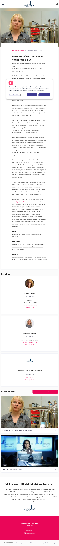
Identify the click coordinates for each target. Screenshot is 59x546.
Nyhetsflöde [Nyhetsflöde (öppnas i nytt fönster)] (46, 543)
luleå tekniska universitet (23, 244)
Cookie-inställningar (14, 95)
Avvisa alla (32, 95)
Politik (22, 234)
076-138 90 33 (29, 345)
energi (14, 244)
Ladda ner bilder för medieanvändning (45, 392)
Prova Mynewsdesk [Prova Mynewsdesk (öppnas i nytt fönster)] (22, 543)
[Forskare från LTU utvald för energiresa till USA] (29, 412)
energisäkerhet (24, 247)
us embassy (32, 247)
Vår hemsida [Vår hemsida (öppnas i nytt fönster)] (29, 530)
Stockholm (42, 257)
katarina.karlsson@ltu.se (29, 305)
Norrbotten (35, 257)
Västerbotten (21, 259)
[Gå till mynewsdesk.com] (8, 543)
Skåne (14, 257)
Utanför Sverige (42, 259)
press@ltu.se (29, 377)
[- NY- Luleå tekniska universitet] (29, 451)
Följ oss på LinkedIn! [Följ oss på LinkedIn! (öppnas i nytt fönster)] (29, 533)
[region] (29, 89)
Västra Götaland (21, 257)
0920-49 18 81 (29, 380)
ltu (32, 244)
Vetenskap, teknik (29, 234)
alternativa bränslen (18, 249)
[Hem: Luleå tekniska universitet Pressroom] (29, 4)
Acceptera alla (44, 95)
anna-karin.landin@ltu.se (29, 342)
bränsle (35, 244)
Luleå (35, 259)
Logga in (54, 543)
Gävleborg (29, 257)
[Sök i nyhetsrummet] (57, 4)
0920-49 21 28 (29, 307)
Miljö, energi (16, 234)
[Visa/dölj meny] (2, 4)
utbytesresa (39, 247)
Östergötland (29, 259)
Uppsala (14, 259)
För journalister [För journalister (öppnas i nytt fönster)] (35, 543)
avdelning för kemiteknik (19, 202)
